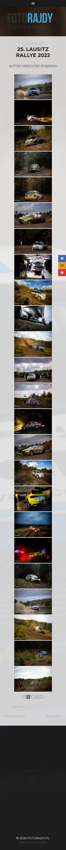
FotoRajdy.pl (38, 838)
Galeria (21, 706)
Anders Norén (38, 842)
